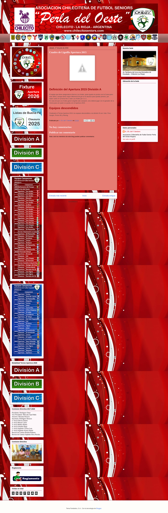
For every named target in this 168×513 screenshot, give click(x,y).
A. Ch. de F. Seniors (132, 131)
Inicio (84, 196)
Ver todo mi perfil (129, 139)
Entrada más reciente (57, 196)
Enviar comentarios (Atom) (87, 201)
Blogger (98, 508)
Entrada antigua (108, 196)
